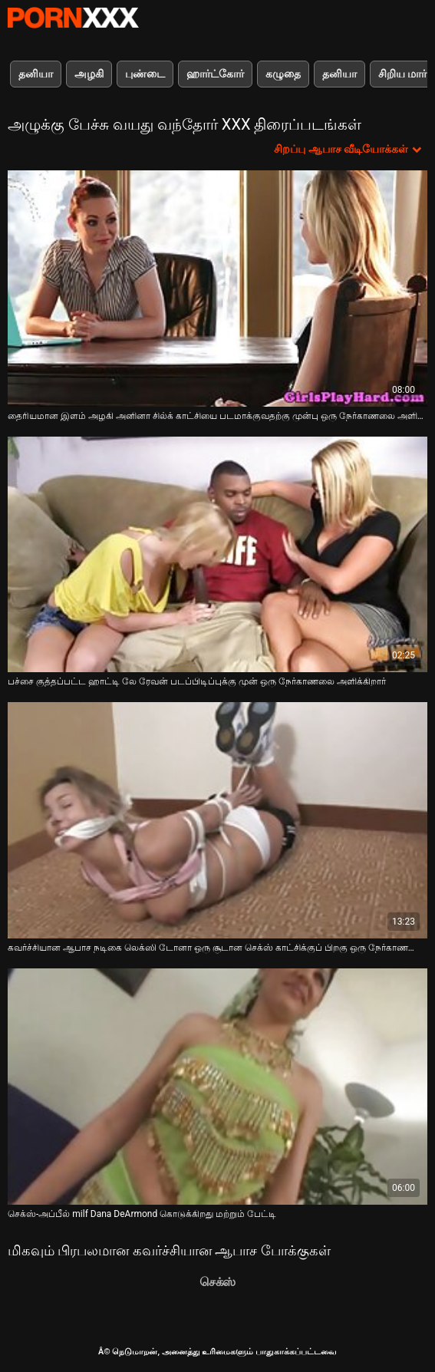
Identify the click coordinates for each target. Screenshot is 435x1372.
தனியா (35, 74)
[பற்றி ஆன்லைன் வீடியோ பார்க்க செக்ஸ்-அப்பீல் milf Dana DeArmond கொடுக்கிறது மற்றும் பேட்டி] (217, 1086)
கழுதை (283, 74)
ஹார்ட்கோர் (215, 74)
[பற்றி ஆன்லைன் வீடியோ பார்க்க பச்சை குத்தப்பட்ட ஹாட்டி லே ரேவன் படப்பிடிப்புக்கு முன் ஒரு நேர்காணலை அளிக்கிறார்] (217, 555)
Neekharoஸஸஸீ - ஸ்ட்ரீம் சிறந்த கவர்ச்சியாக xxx (73, 17)
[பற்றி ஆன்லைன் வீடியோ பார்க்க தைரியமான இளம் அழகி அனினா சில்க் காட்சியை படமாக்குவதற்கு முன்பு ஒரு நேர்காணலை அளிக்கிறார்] (217, 288)
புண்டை (145, 74)
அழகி (89, 74)
